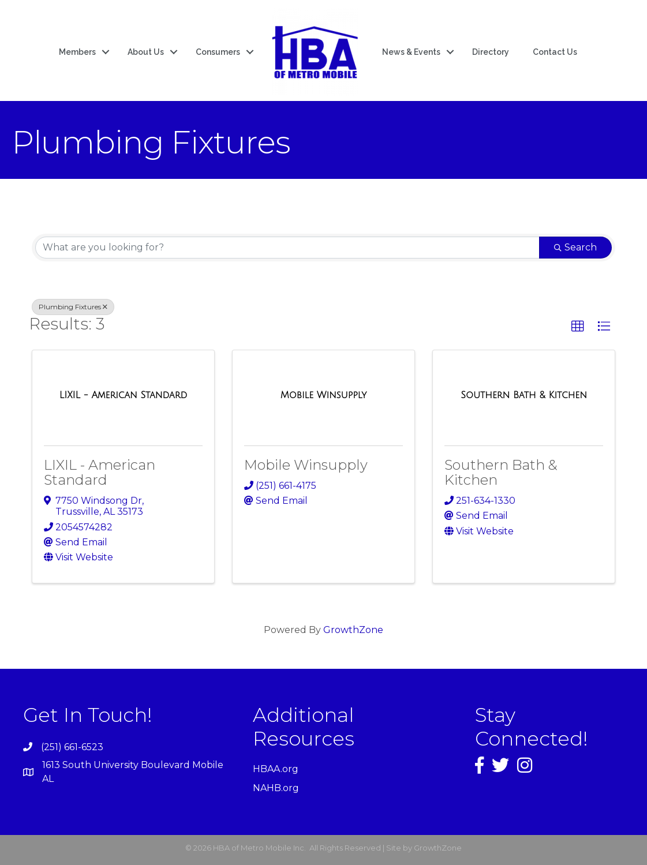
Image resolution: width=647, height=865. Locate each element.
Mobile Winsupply (306, 464)
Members (77, 52)
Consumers (218, 52)
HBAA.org (275, 768)
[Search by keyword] (287, 248)
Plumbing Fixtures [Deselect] (73, 306)
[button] (577, 326)
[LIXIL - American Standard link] (123, 395)
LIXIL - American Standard (99, 472)
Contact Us (555, 52)
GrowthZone (353, 629)
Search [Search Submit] (575, 247)
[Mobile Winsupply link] (324, 395)
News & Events (411, 52)
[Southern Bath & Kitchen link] (524, 395)
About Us (146, 52)
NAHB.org (276, 787)
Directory (490, 52)
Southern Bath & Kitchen (501, 472)
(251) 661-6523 (72, 747)
